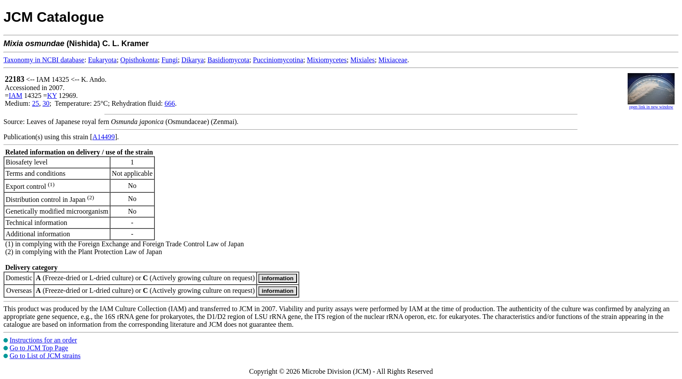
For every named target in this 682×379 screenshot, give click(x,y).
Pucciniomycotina (278, 60)
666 (169, 103)
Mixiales (362, 60)
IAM (15, 95)
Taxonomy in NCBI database (43, 60)
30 (46, 103)
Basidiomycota (228, 60)
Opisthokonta (139, 60)
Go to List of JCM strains (45, 355)
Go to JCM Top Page (39, 348)
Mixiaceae (393, 60)
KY (52, 95)
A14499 (103, 137)
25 (35, 103)
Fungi (169, 60)
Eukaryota (102, 60)
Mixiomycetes (327, 60)
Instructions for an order (43, 340)
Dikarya (192, 60)
